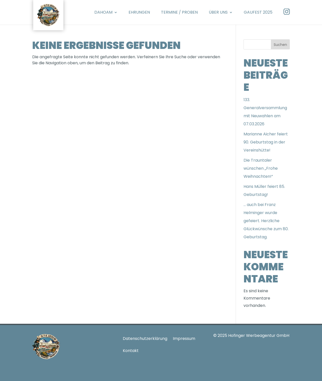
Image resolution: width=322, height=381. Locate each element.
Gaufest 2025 (258, 12)
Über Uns (218, 12)
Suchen (280, 44)
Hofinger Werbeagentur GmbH (258, 335)
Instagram (287, 12)
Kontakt (131, 351)
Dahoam (103, 12)
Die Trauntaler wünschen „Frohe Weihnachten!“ (261, 168)
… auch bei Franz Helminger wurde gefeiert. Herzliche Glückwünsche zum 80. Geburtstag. (266, 221)
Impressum (184, 338)
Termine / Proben (179, 12)
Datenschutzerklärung (145, 338)
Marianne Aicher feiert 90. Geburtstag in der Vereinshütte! (266, 142)
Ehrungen (139, 12)
